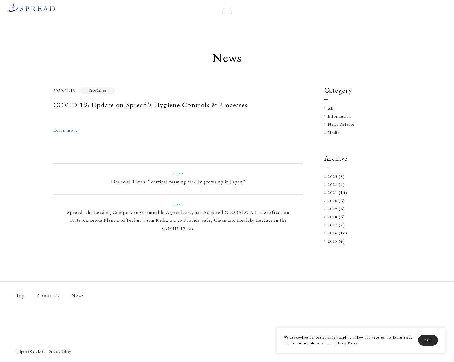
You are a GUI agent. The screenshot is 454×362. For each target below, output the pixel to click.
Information (339, 116)
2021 (333, 192)
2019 (333, 208)
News (77, 295)
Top (20, 295)
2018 (333, 216)
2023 (333, 176)
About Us (48, 295)
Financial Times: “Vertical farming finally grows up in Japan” (178, 177)
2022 (333, 184)
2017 (333, 225)
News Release (98, 90)
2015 (333, 241)
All (331, 108)
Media (334, 132)
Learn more (65, 130)
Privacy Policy (346, 343)
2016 (333, 233)
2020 (333, 200)
